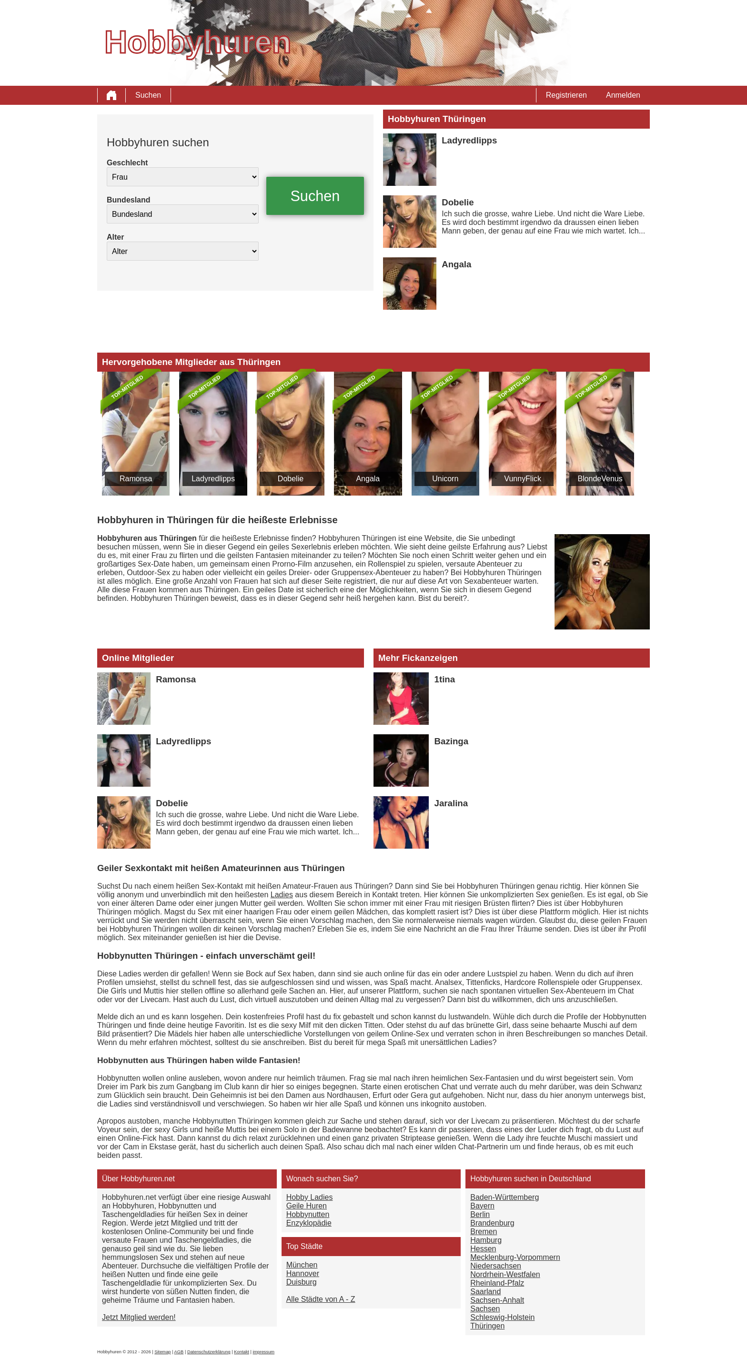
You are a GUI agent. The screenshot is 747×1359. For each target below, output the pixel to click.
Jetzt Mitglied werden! (139, 1317)
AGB (179, 1351)
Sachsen (485, 1309)
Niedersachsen (495, 1266)
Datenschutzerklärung (209, 1351)
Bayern (482, 1206)
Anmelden (623, 95)
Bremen (483, 1231)
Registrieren (566, 95)
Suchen (148, 95)
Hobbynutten (308, 1214)
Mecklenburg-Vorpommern (515, 1257)
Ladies (282, 895)
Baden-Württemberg (504, 1197)
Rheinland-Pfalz (497, 1283)
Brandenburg (492, 1223)
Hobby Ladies (309, 1197)
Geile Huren (306, 1206)
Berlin (480, 1214)
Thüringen (487, 1326)
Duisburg (301, 1282)
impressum (264, 1351)
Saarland (485, 1292)
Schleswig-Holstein (502, 1317)
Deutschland (570, 1179)
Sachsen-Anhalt (497, 1300)
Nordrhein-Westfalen (505, 1274)
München (302, 1265)
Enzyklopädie (309, 1223)
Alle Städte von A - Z (320, 1299)
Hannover (302, 1273)
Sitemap (162, 1351)
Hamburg (486, 1240)
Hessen (483, 1249)
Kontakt (241, 1351)
